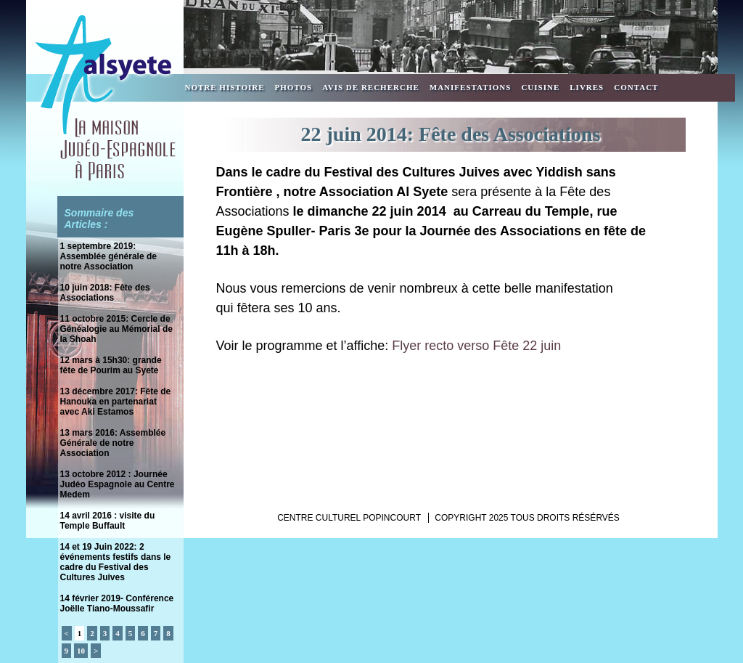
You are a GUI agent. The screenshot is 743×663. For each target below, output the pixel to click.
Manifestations (471, 87)
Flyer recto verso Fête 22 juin (476, 345)
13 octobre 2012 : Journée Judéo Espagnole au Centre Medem (117, 484)
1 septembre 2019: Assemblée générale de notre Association (108, 256)
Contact (636, 87)
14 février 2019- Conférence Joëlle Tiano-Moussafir (117, 603)
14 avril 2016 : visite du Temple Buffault (107, 521)
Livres (587, 87)
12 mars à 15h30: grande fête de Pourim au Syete (111, 365)
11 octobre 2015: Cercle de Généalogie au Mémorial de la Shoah (116, 329)
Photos (294, 87)
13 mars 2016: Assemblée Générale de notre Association (113, 443)
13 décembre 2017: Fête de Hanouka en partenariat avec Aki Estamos (115, 401)
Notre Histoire (225, 87)
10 (81, 650)
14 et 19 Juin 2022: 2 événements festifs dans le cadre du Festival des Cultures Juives (115, 562)
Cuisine (540, 87)
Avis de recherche (370, 87)
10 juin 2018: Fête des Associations (105, 292)
